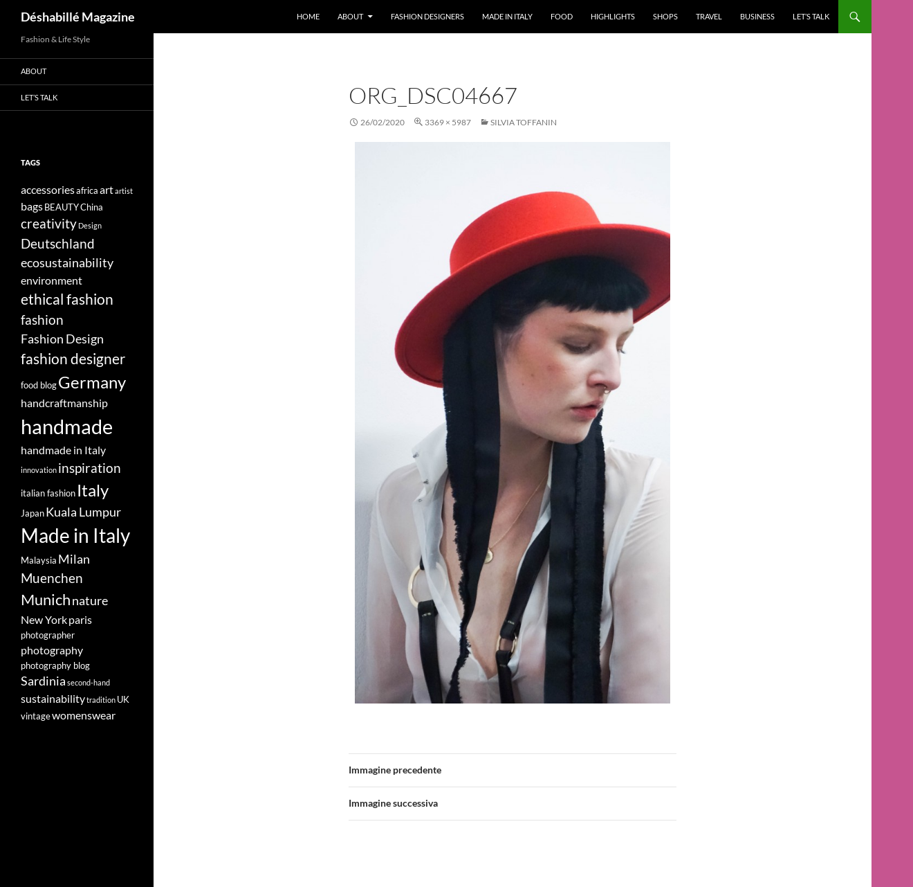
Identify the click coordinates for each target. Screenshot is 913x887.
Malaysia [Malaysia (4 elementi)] (39, 560)
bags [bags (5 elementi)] (32, 206)
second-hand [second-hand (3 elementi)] (88, 682)
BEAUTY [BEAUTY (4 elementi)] (61, 207)
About (350, 16)
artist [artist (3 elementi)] (124, 190)
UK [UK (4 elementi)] (123, 699)
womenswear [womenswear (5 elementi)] (84, 715)
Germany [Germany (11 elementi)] (92, 382)
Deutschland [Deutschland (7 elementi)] (58, 243)
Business (757, 16)
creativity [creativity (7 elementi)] (49, 223)
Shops (665, 16)
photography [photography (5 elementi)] (52, 649)
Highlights (613, 16)
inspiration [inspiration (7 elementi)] (89, 468)
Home (308, 16)
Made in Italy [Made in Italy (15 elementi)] (75, 535)
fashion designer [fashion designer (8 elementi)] (73, 358)
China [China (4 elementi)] (91, 207)
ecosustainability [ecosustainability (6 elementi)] (67, 263)
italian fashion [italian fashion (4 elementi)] (48, 493)
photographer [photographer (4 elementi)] (48, 634)
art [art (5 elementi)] (106, 189)
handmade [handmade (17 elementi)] (67, 426)
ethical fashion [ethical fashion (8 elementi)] (67, 299)
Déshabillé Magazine (78, 16)
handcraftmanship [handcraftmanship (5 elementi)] (64, 402)
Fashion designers (427, 16)
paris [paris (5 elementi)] (80, 619)
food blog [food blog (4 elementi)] (39, 385)
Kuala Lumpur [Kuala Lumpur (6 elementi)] (83, 512)
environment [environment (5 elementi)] (51, 280)
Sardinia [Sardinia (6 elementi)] (43, 681)
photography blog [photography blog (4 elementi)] (55, 665)
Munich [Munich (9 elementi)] (46, 599)
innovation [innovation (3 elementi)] (39, 469)
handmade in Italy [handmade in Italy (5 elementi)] (63, 449)
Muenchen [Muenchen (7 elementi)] (52, 578)
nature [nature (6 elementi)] (90, 600)
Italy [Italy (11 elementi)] (93, 490)
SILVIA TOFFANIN (523, 122)
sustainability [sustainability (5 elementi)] (53, 698)
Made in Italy (507, 16)
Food (562, 16)
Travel (709, 16)
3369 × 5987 (448, 122)
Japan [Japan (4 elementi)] (32, 513)
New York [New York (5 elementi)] (44, 619)
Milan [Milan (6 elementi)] (74, 559)
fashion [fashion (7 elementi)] (42, 320)
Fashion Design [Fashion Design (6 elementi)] (62, 339)
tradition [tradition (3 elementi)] (101, 699)
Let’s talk (811, 16)
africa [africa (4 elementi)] (87, 190)
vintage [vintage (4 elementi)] (35, 716)
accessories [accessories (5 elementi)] (48, 189)
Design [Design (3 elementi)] (90, 225)
